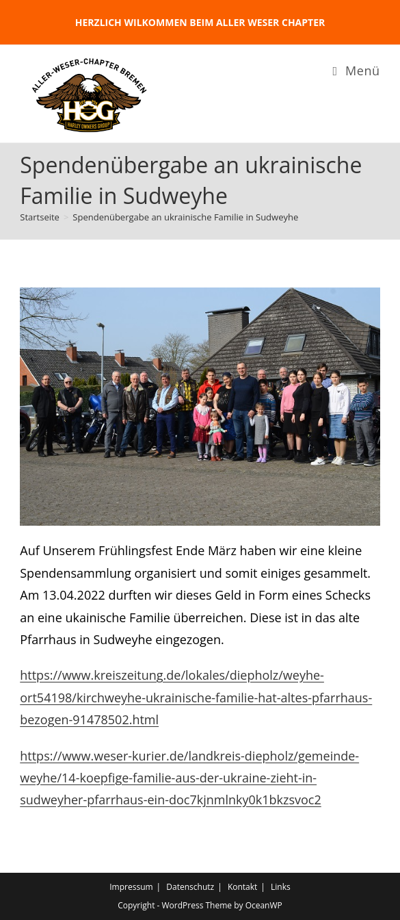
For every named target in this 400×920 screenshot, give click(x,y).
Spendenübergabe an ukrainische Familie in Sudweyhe (185, 217)
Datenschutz (190, 887)
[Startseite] (39, 217)
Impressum (130, 887)
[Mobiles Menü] (356, 70)
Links (281, 887)
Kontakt (242, 887)
